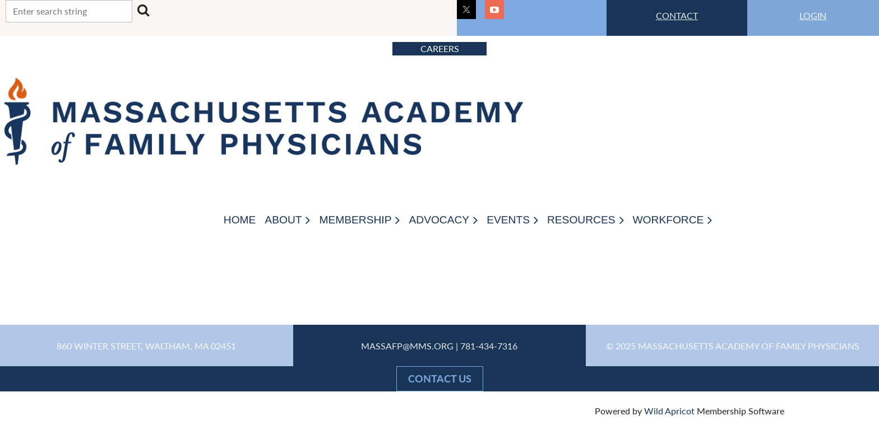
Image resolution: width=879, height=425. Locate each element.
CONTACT (677, 15)
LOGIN (812, 15)
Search (143, 10)
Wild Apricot (669, 410)
